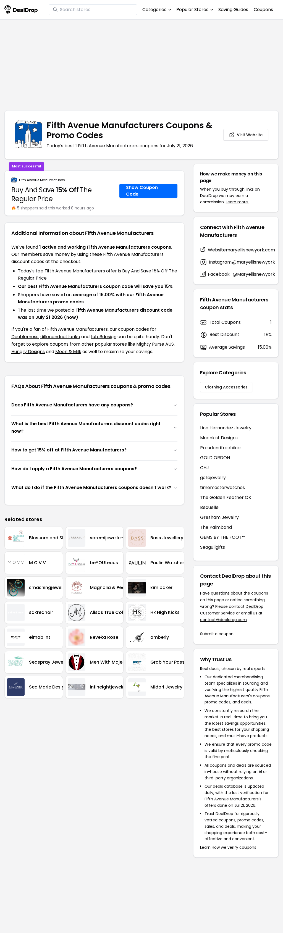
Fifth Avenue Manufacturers (42, 180)
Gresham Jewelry (219, 517)
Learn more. (237, 202)
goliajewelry (213, 477)
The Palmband (216, 527)
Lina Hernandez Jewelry (225, 428)
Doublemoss (24, 336)
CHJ (204, 467)
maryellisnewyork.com (250, 250)
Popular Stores (194, 9)
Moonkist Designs (219, 438)
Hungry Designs (28, 351)
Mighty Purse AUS (155, 344)
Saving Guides (233, 9)
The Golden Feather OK (225, 497)
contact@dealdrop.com (223, 619)
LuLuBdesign (103, 336)
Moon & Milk (68, 351)
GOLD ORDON (215, 457)
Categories (156, 9)
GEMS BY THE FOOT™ (222, 537)
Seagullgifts (212, 547)
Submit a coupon (217, 634)
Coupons (263, 9)
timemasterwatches (222, 487)
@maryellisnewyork (253, 262)
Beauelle (209, 507)
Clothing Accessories (226, 387)
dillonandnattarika (60, 336)
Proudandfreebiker (220, 448)
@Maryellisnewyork (254, 274)
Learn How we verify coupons (228, 847)
